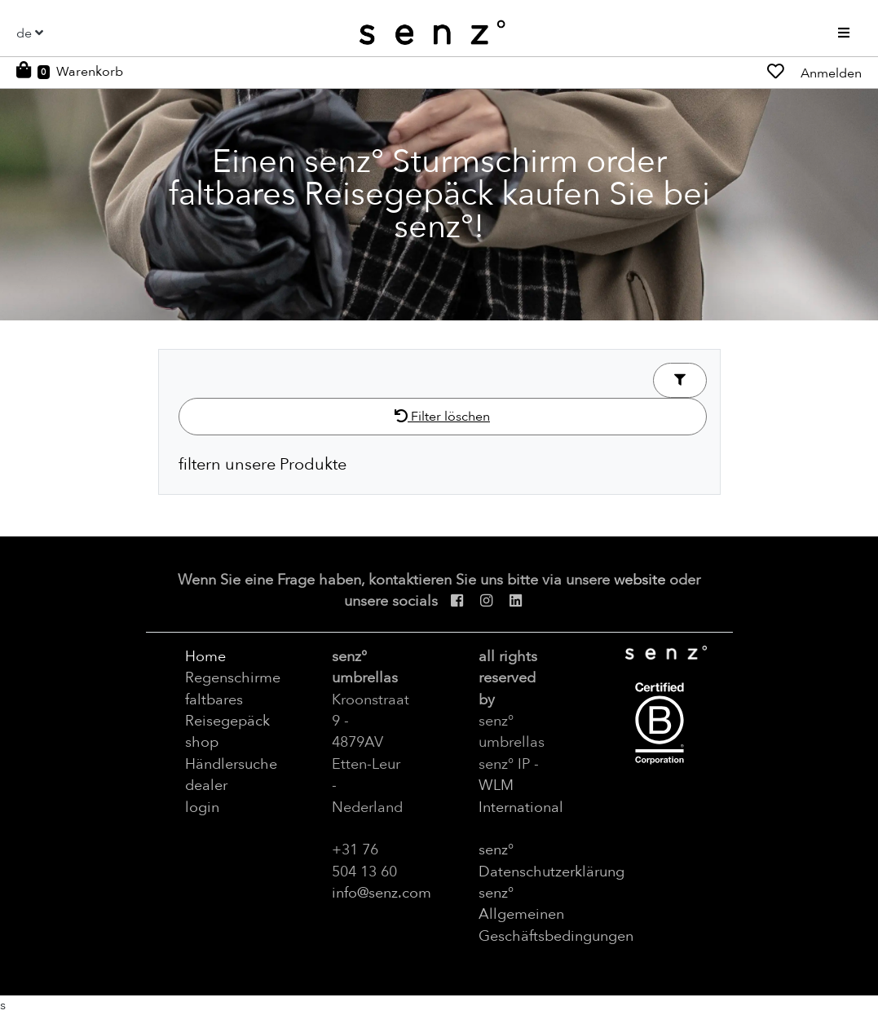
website (639, 579)
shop (201, 742)
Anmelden (831, 73)
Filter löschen (442, 417)
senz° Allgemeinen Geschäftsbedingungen (556, 914)
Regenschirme (232, 677)
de (24, 33)
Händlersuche (231, 764)
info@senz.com (381, 892)
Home (205, 656)
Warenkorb (89, 72)
